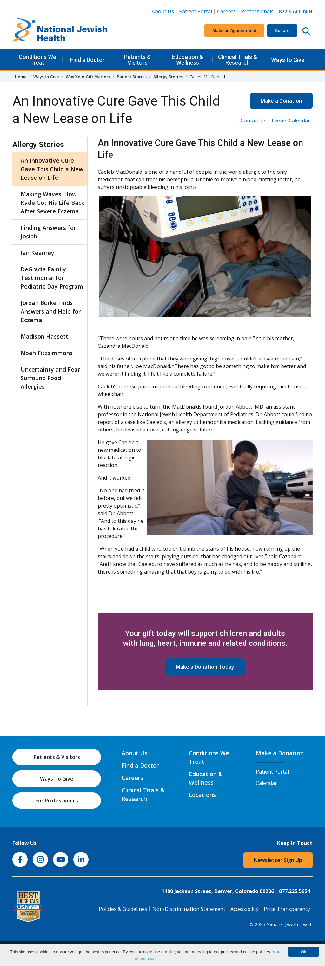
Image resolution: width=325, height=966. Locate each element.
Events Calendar (291, 120)
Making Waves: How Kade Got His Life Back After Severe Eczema (52, 202)
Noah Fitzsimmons (47, 353)
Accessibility (244, 908)
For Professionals (57, 800)
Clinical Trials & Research (237, 60)
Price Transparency (287, 908)
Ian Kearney (37, 252)
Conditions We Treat (37, 60)
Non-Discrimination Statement (188, 908)
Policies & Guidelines (123, 908)
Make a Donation (281, 100)
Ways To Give (56, 778)
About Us (163, 11)
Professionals (257, 11)
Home (21, 77)
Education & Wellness (187, 60)
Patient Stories (132, 77)
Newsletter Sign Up (278, 860)
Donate (282, 30)
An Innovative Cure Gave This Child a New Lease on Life (52, 169)
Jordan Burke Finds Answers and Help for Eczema (51, 311)
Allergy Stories (168, 77)
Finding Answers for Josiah (48, 232)
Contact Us (254, 120)
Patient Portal (195, 11)
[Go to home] (60, 31)
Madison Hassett (44, 336)
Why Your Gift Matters (88, 77)
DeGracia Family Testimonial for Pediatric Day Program (52, 277)
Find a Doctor (87, 59)
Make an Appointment (234, 30)
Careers (227, 11)
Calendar (266, 783)
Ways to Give (287, 59)
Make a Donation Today (205, 666)
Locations (202, 795)
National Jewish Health (289, 924)
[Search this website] (306, 30)
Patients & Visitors (137, 60)
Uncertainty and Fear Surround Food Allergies (50, 378)
